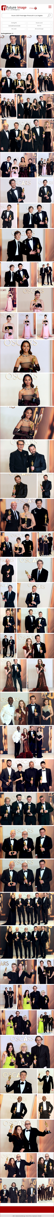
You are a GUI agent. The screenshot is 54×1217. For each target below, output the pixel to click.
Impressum (34, 1216)
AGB (14, 1216)
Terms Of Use (28, 1216)
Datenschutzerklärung (20, 1216)
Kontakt (39, 1216)
